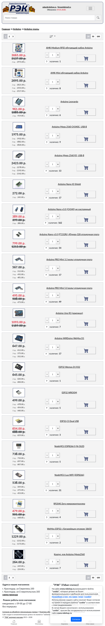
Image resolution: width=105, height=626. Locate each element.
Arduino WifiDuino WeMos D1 (69, 338)
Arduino (17, 29)
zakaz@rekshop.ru (49, 7)
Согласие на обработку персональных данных (20, 612)
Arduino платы (31, 29)
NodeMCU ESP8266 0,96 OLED (69, 446)
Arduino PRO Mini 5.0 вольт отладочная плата (69, 288)
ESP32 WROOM (69, 392)
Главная (6, 29)
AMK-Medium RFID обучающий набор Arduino (69, 47)
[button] (46, 61)
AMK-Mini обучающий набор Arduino (69, 72)
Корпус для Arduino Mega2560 (69, 554)
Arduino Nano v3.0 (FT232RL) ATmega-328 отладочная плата (69, 234)
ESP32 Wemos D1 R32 (69, 367)
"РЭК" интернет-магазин (13, 617)
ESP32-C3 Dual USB (69, 421)
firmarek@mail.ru (64, 7)
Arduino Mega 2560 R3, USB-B (69, 155)
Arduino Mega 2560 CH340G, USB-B (69, 126)
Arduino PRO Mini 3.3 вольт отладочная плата (69, 259)
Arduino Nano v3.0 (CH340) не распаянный (69, 209)
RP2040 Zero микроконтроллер (69, 503)
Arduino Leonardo (69, 101)
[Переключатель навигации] (90, 8)
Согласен (76, 619)
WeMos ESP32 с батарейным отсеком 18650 (69, 528)
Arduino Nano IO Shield (69, 184)
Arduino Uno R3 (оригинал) (69, 313)
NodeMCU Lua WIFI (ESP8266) (69, 475)
